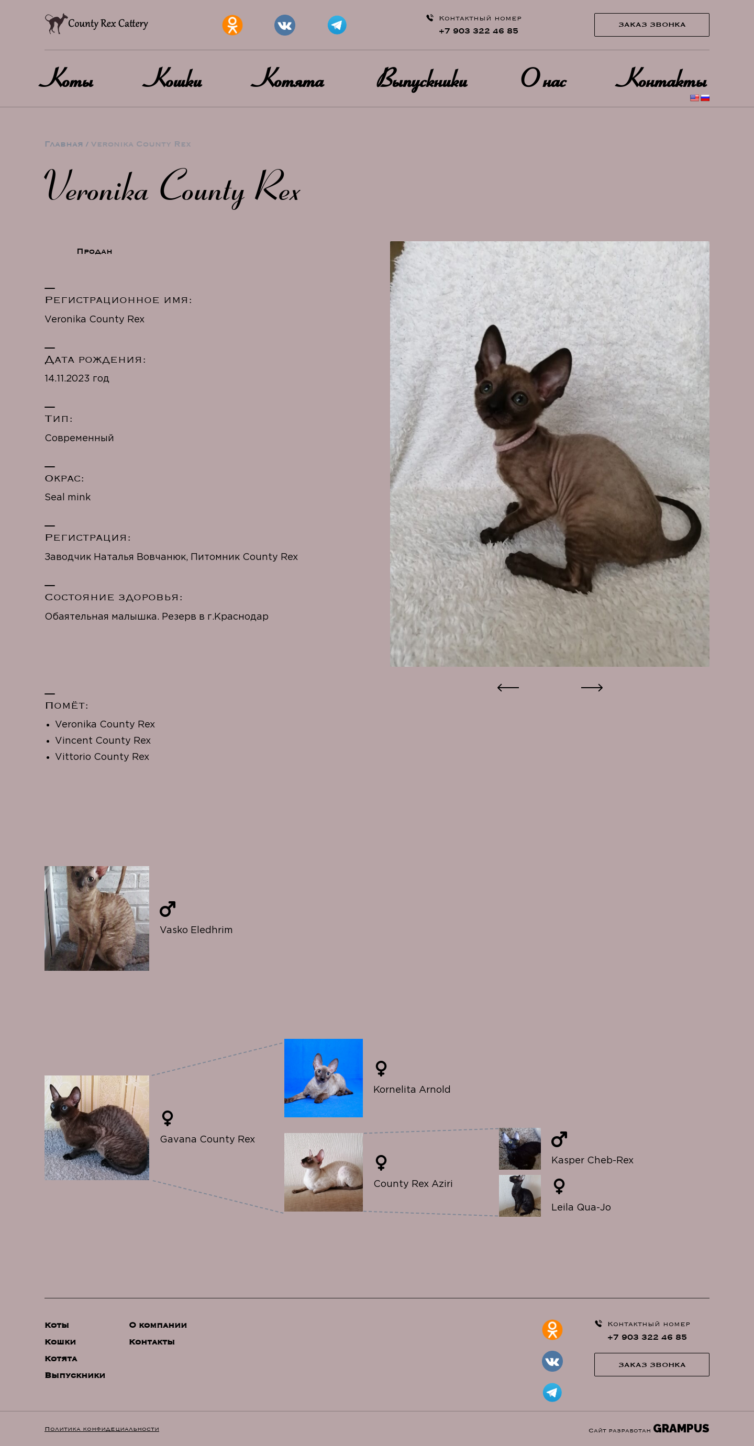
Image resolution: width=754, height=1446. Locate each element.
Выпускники (424, 78)
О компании (158, 1325)
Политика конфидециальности (102, 1428)
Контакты (665, 78)
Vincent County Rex (103, 741)
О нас (545, 78)
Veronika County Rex (105, 725)
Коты (70, 78)
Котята (291, 78)
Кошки (176, 78)
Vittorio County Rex (102, 757)
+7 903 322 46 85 (478, 31)
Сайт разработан (649, 1428)
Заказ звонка (652, 24)
